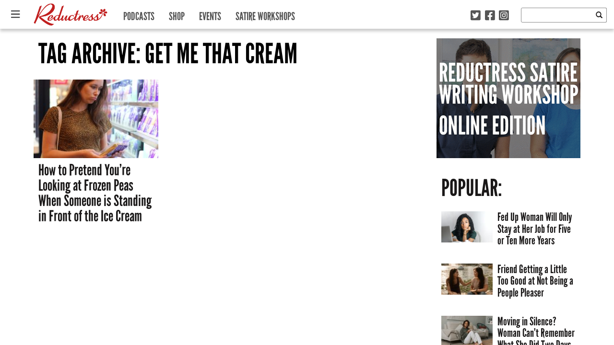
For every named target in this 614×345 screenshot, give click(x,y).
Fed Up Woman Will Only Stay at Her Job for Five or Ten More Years (534, 228)
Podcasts (138, 14)
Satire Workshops (265, 14)
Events (210, 14)
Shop (177, 14)
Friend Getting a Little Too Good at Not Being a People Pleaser (535, 280)
